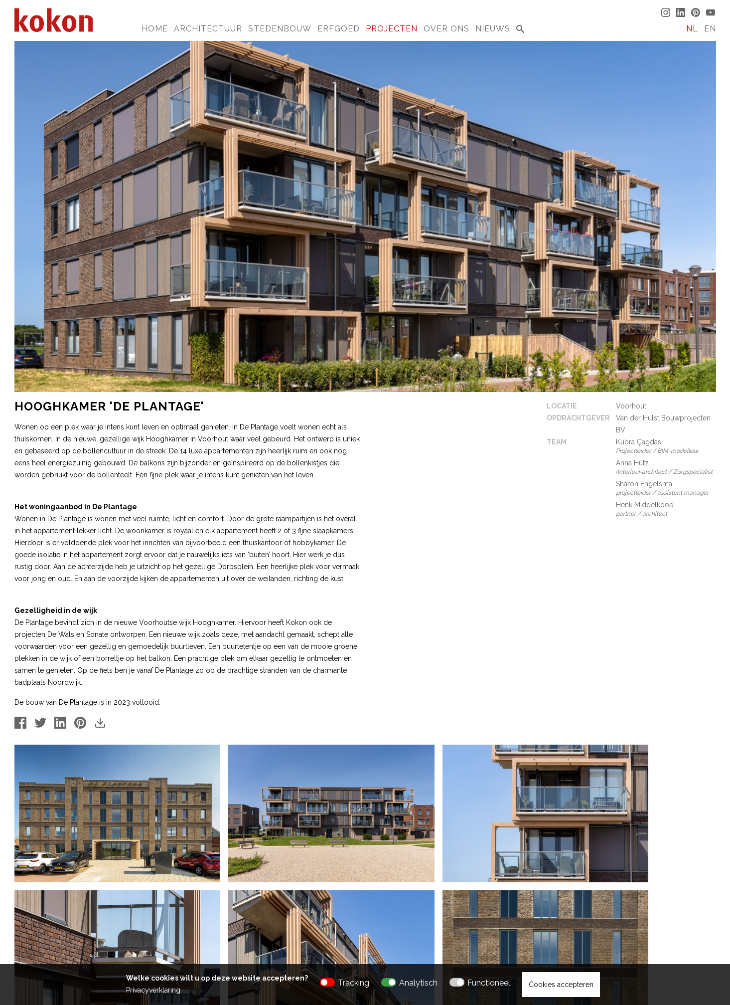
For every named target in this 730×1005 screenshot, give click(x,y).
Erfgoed (338, 28)
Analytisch (418, 983)
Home (155, 28)
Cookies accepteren (561, 985)
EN (710, 28)
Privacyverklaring (153, 990)
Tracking (353, 983)
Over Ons (446, 28)
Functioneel (488, 983)
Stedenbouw (279, 28)
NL (692, 28)
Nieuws (492, 28)
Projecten (392, 28)
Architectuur (208, 28)
